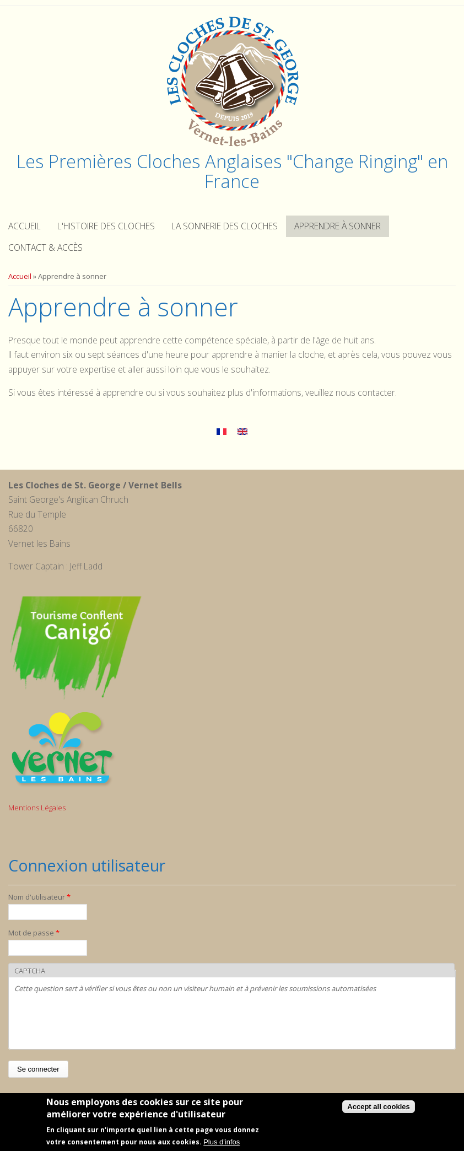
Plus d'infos (221, 1142)
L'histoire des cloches (106, 226)
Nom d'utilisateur (39, 897)
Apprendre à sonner (337, 226)
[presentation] (98, 1022)
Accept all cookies (378, 1107)
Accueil (24, 226)
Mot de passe (34, 933)
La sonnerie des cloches (224, 226)
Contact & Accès (45, 247)
